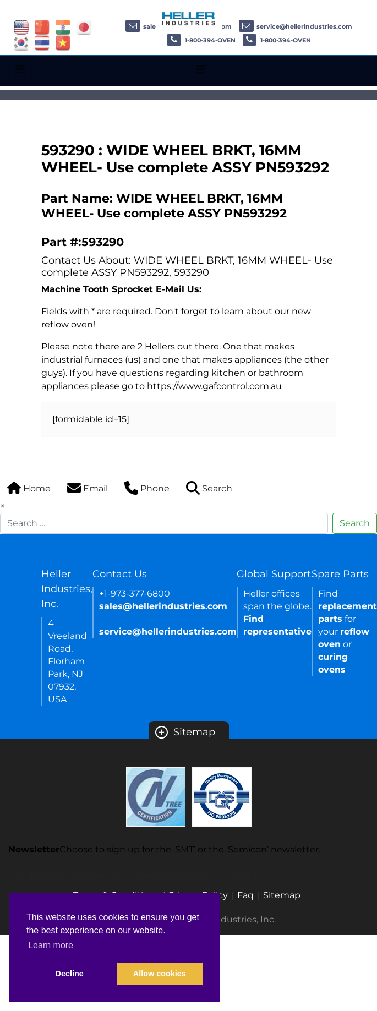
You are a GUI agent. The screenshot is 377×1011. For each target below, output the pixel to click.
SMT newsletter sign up (67, 875)
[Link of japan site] (84, 26)
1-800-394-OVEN (201, 40)
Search (355, 523)
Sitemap (185, 732)
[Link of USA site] (21, 26)
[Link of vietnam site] (63, 42)
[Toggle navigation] (20, 69)
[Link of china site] (42, 26)
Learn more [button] (50, 945)
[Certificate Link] (156, 796)
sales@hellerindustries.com (163, 606)
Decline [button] (70, 973)
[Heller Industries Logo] (188, 18)
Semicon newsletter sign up (198, 875)
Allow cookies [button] (159, 973)
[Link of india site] (63, 26)
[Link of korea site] (21, 42)
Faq (245, 895)
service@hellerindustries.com (295, 26)
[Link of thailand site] (42, 42)
